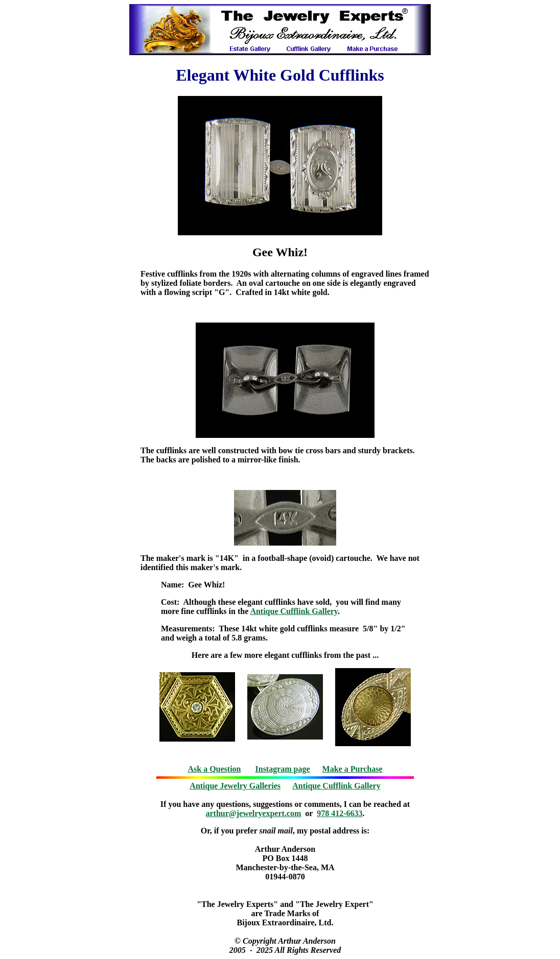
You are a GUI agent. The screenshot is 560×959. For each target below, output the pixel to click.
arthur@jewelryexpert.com (253, 813)
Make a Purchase (352, 769)
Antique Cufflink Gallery (294, 611)
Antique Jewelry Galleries (235, 785)
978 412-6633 (339, 813)
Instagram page (282, 769)
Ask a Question (214, 769)
